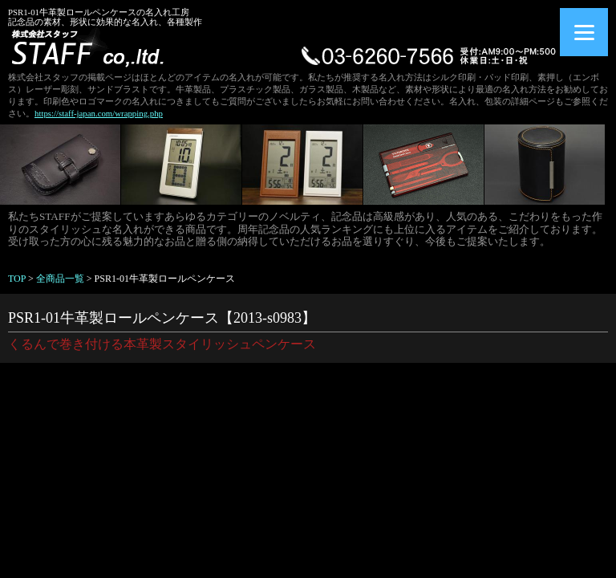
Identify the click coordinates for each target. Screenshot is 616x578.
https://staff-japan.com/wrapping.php (98, 113)
